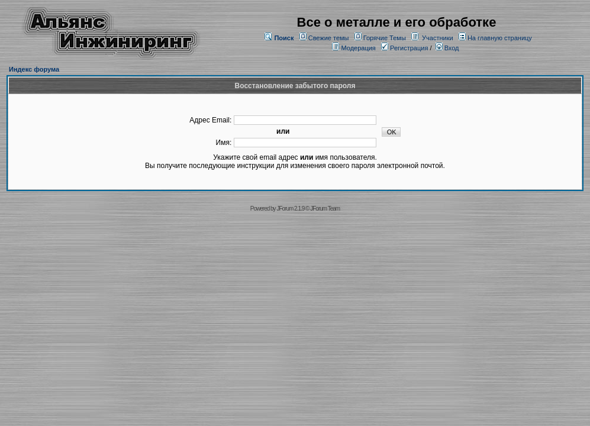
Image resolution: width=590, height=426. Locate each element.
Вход (447, 47)
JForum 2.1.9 (290, 208)
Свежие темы (328, 37)
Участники (437, 37)
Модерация (358, 47)
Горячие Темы (384, 37)
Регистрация (404, 47)
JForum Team (325, 208)
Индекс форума (34, 69)
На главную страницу (500, 37)
